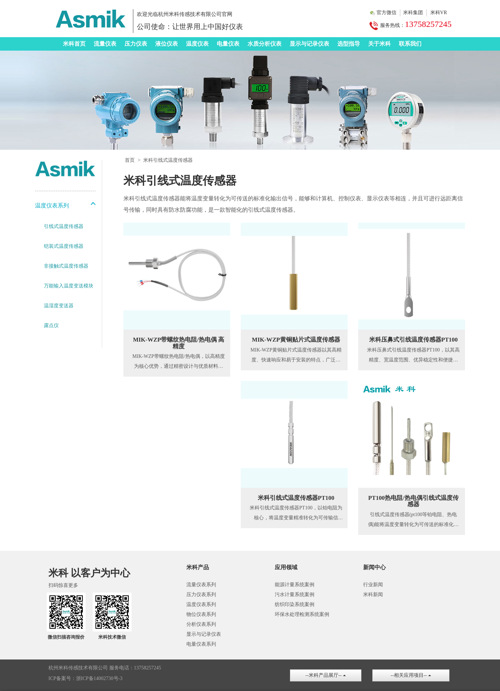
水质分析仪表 (264, 44)
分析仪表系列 (201, 624)
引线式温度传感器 (63, 226)
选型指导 (348, 44)
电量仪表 (228, 44)
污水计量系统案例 (294, 594)
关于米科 (379, 44)
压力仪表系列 (201, 594)
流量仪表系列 (201, 584)
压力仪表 (135, 44)
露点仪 (51, 325)
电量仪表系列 (201, 644)
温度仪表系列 (201, 604)
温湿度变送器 (59, 305)
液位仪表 (166, 44)
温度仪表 (197, 44)
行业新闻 (373, 584)
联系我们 (410, 44)
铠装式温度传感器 (63, 246)
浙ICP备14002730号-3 (99, 678)
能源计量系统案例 (294, 584)
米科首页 (74, 44)
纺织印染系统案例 (294, 604)
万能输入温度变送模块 (68, 286)
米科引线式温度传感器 (168, 160)
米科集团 (413, 12)
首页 (130, 160)
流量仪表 (105, 44)
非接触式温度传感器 (66, 266)
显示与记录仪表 (309, 44)
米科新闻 (373, 594)
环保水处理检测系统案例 (302, 614)
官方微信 (386, 12)
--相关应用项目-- (411, 675)
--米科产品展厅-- (326, 675)
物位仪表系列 (201, 614)
